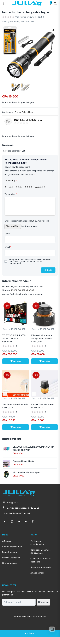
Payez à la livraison (11, 558)
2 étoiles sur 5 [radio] (12, 187)
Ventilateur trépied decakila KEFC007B (15, 406)
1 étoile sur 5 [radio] (7, 187)
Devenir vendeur (9, 552)
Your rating (11, 180)
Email (8, 247)
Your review (11, 194)
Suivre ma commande (40, 567)
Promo (18, 112)
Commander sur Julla (12, 546)
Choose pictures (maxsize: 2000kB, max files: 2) (27, 221)
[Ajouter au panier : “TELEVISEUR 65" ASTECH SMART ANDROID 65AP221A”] (15, 361)
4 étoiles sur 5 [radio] (29, 187)
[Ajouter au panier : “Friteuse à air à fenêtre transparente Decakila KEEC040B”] (44, 361)
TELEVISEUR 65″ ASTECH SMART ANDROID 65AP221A (14, 338)
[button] (53, 30)
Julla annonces (37, 573)
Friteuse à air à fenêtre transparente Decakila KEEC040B (41, 338)
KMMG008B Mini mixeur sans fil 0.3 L (42, 406)
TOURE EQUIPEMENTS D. (22, 21)
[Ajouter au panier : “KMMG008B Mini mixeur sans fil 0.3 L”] (44, 427)
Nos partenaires (9, 563)
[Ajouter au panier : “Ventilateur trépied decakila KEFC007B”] (15, 427)
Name (8, 233)
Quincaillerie (27, 112)
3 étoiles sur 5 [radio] (20, 187)
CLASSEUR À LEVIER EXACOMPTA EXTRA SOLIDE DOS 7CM (33, 448)
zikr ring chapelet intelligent (26, 472)
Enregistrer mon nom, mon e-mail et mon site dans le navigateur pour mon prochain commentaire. (29, 261)
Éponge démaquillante (23, 461)
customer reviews (24, 17)
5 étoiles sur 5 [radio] (41, 187)
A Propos (6, 541)
